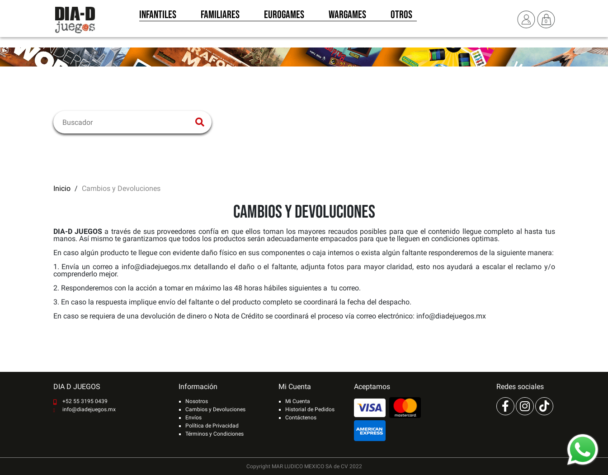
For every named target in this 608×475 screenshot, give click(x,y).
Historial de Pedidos (310, 409)
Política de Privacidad (212, 426)
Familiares (220, 17)
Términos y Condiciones (214, 434)
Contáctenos (300, 417)
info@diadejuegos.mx (89, 409)
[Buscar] (126, 122)
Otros (401, 17)
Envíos (193, 417)
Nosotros (196, 401)
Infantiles (157, 17)
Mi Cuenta (297, 401)
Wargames (347, 17)
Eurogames (284, 17)
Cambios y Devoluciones (215, 409)
